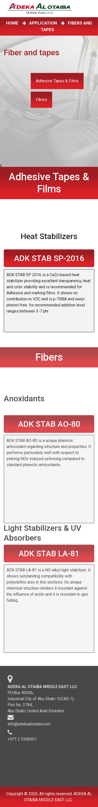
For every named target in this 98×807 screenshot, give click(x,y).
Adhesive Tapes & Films (57, 81)
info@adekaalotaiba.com (29, 725)
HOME (13, 22)
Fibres (41, 99)
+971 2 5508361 (22, 740)
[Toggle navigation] (90, 9)
